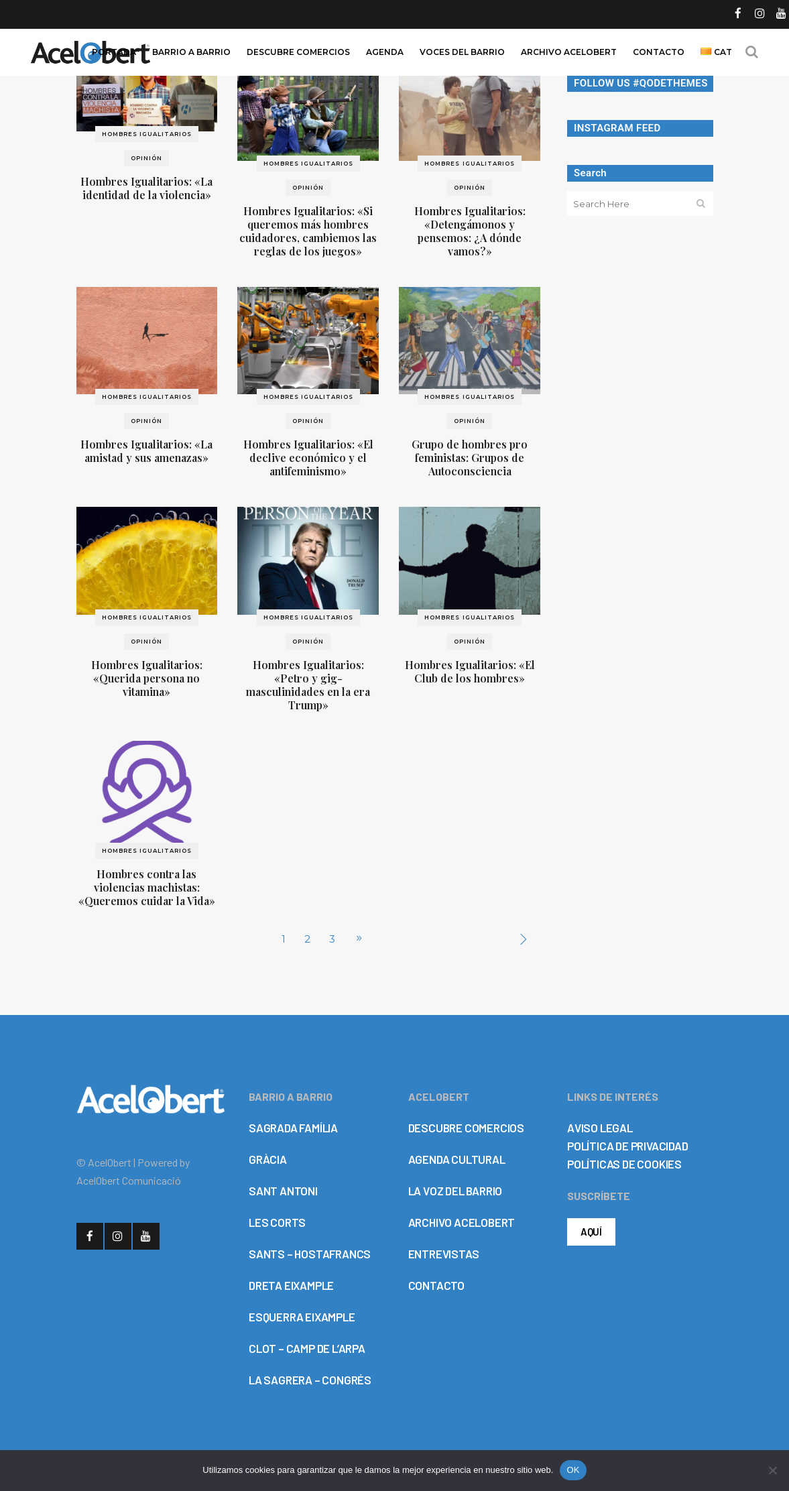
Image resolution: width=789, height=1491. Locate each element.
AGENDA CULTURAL (456, 1159)
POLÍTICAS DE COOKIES (624, 1164)
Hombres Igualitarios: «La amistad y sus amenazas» (146, 451)
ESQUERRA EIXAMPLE (302, 1316)
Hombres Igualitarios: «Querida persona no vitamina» (146, 678)
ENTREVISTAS (443, 1253)
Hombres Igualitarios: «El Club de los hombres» (470, 671)
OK (572, 1470)
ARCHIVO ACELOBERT (461, 1222)
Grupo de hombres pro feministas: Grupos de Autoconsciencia (470, 457)
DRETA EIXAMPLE (291, 1285)
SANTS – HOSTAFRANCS (310, 1253)
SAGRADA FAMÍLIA (293, 1127)
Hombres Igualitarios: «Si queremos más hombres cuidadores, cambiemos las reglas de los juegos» (308, 231)
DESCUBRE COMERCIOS (466, 1127)
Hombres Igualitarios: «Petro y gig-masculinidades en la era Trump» (308, 685)
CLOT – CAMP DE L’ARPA (307, 1348)
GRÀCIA (268, 1159)
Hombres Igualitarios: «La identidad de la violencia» (146, 188)
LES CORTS (277, 1222)
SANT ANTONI (283, 1190)
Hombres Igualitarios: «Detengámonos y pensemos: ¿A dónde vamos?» (470, 231)
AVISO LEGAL (600, 1127)
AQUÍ (591, 1232)
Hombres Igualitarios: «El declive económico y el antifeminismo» (308, 457)
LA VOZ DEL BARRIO (455, 1190)
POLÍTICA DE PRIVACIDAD (627, 1145)
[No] (772, 1470)
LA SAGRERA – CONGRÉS (310, 1379)
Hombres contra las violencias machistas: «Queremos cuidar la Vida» (146, 887)
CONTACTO (436, 1285)
